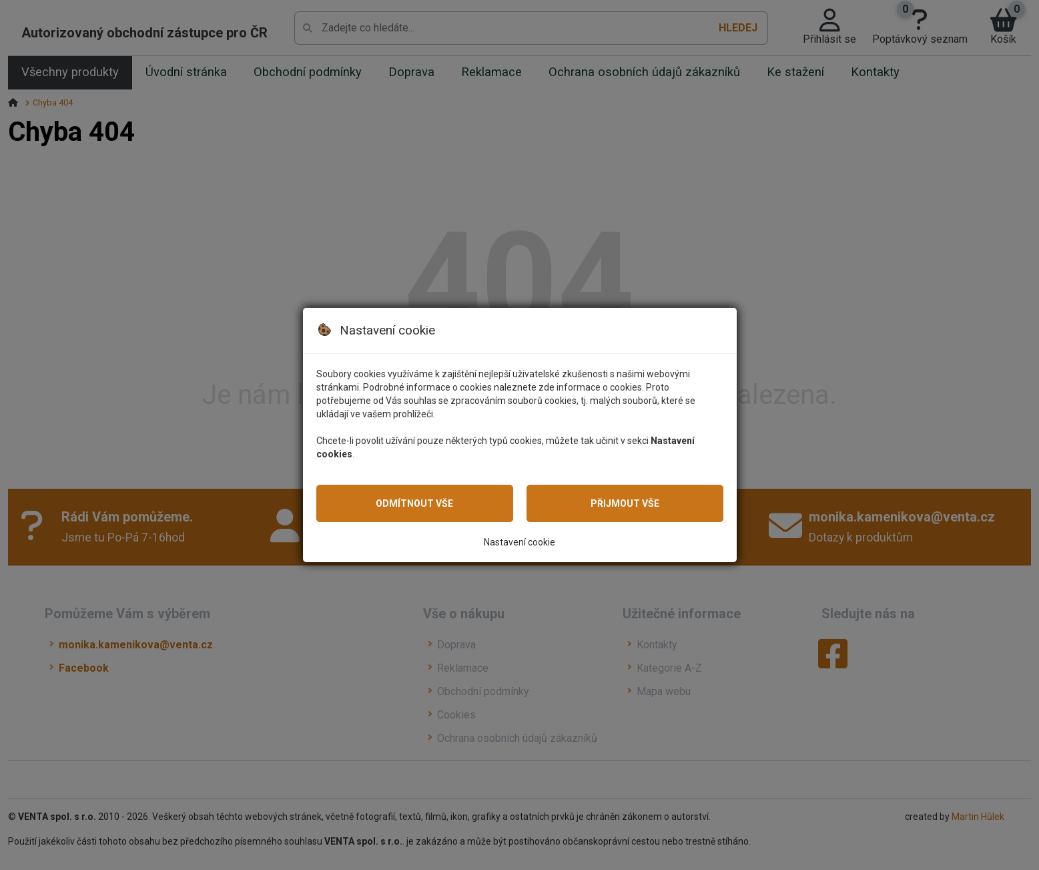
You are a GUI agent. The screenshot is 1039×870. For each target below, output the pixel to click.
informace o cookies (599, 387)
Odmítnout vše (414, 503)
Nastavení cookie (519, 542)
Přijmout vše (625, 503)
